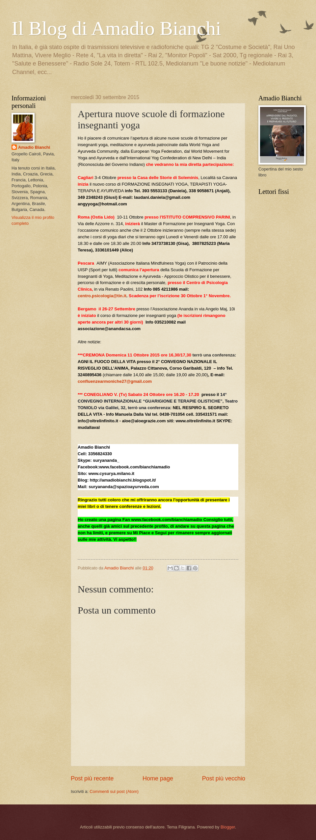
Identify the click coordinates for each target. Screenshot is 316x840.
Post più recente (92, 778)
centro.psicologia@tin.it (102, 295)
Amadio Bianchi (34, 147)
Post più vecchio (223, 778)
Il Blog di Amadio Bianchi (116, 28)
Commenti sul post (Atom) (114, 791)
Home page (158, 778)
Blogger (228, 827)
